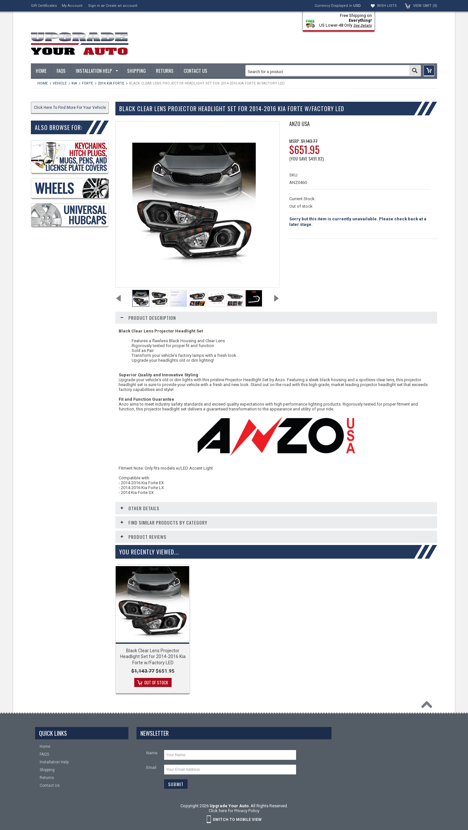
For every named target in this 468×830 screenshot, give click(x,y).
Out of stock (156, 682)
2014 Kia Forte (111, 83)
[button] (429, 70)
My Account (72, 6)
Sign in (94, 6)
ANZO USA (299, 124)
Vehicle (60, 83)
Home (42, 83)
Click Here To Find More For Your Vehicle (70, 107)
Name (151, 752)
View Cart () (425, 6)
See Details (362, 25)
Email (151, 767)
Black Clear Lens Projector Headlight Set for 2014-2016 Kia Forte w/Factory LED (153, 656)
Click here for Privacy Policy (234, 810)
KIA (74, 83)
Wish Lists (387, 6)
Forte (87, 83)
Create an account (121, 6)
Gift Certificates (44, 6)
